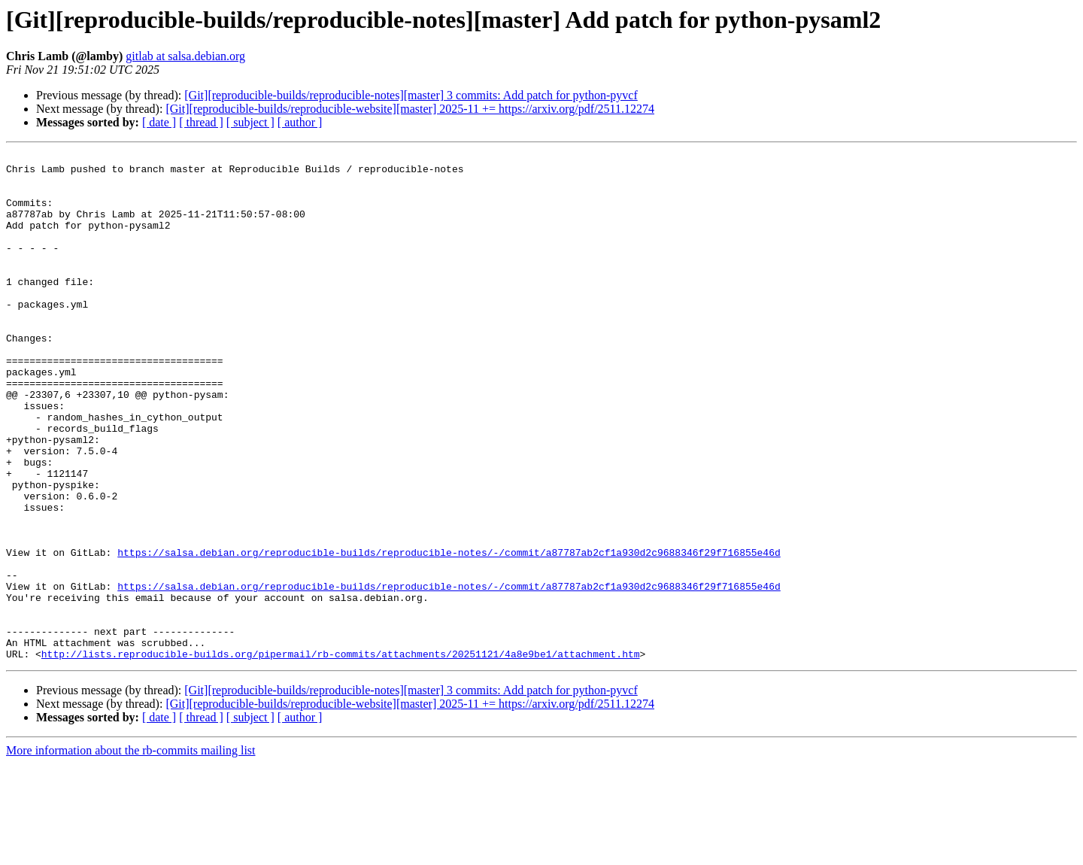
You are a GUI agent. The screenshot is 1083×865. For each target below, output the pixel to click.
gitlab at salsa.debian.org (185, 56)
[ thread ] (201, 122)
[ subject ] (250, 122)
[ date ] (159, 122)
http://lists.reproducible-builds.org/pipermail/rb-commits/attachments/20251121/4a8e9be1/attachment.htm (340, 755)
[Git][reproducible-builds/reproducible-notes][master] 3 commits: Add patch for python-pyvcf (411, 95)
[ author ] (300, 122)
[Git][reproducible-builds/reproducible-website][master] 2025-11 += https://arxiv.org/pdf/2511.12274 (409, 108)
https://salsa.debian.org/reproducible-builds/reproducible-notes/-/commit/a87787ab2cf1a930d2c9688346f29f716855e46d (448, 633)
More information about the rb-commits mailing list (131, 851)
